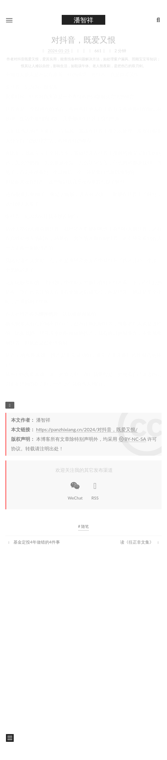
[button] (9, 20)
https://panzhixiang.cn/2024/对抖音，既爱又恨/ (86, 429)
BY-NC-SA (132, 439)
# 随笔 (83, 526)
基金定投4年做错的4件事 (33, 542)
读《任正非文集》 (140, 542)
